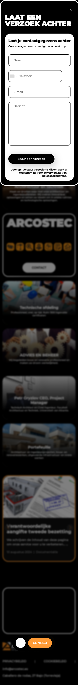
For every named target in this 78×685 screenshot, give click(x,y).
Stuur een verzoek (31, 159)
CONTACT (40, 643)
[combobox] (13, 76)
